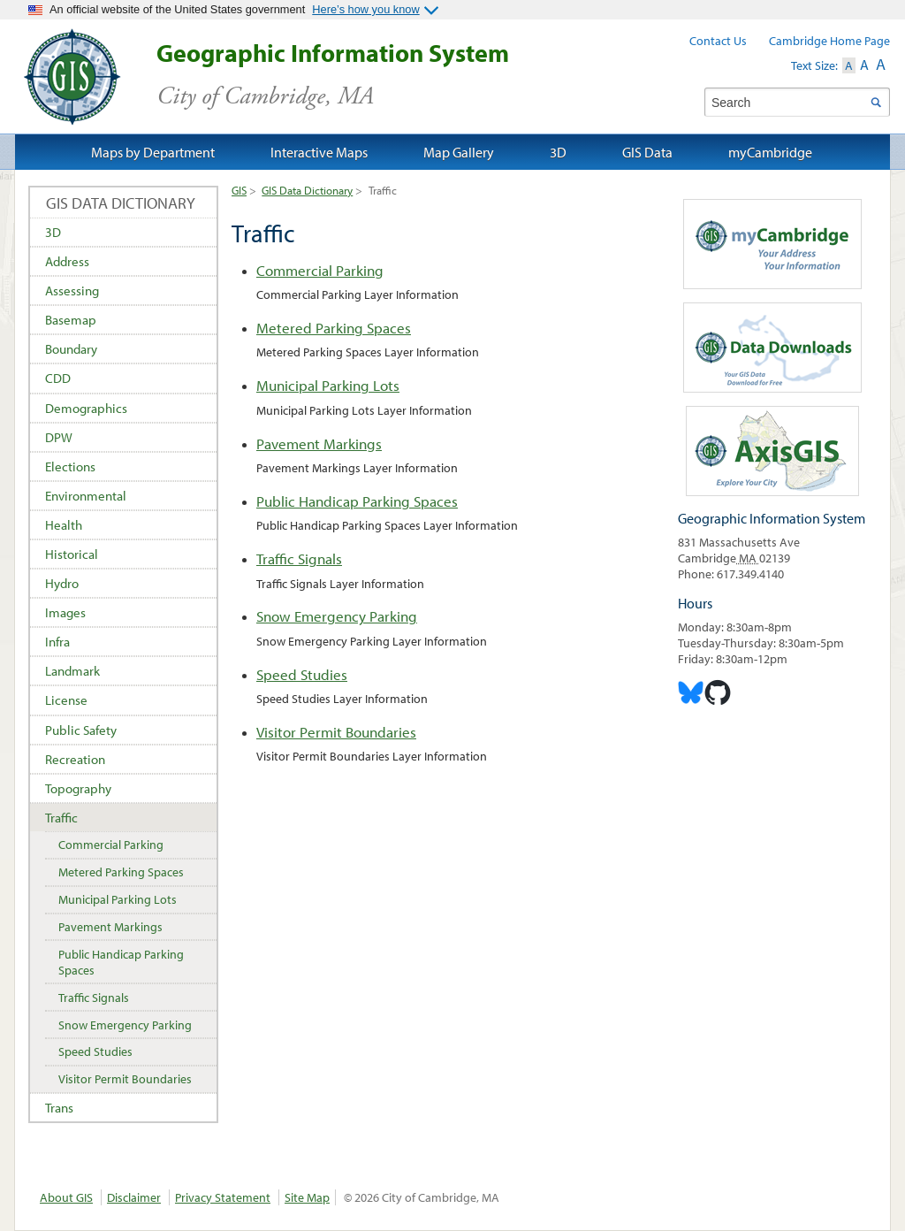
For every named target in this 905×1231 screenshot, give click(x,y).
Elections (70, 466)
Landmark (72, 670)
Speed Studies (301, 674)
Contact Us (718, 41)
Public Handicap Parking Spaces (357, 501)
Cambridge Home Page (829, 41)
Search (875, 102)
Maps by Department (153, 152)
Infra (57, 641)
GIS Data (647, 152)
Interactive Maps (319, 152)
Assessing (72, 290)
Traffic (61, 817)
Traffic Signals (299, 558)
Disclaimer (134, 1197)
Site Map (307, 1197)
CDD (58, 378)
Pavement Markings (319, 443)
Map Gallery (458, 152)
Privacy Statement (222, 1197)
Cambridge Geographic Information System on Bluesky (691, 692)
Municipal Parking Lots (327, 385)
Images (65, 612)
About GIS (66, 1197)
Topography (78, 788)
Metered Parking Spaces (333, 327)
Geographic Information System (363, 74)
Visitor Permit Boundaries (336, 732)
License (66, 700)
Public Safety (81, 730)
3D (53, 232)
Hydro (62, 583)
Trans (59, 1107)
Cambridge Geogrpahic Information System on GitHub (717, 692)
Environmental (85, 495)
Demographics (86, 408)
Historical (71, 554)
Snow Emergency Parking (336, 616)
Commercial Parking (320, 270)
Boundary (71, 348)
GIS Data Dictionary (307, 190)
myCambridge (770, 152)
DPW (58, 437)
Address (67, 261)
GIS (239, 190)
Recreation (75, 759)
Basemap (70, 319)
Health (63, 524)
